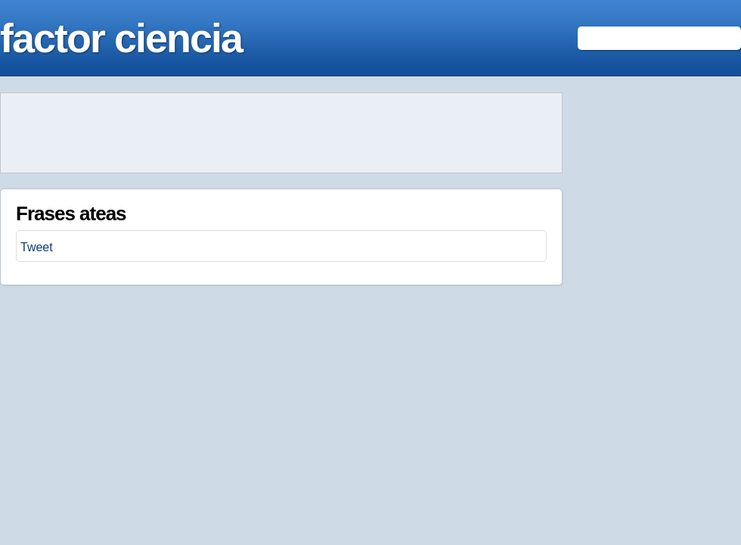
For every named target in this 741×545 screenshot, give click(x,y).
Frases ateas (71, 213)
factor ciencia (121, 38)
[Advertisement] (281, 133)
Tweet (36, 247)
